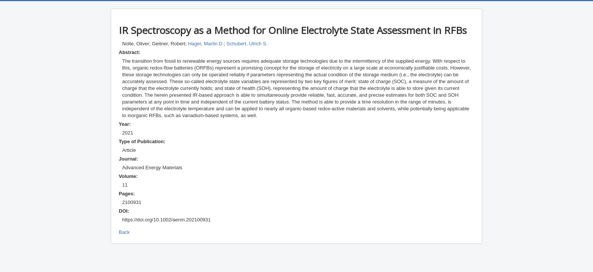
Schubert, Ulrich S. (247, 43)
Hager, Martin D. (206, 43)
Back (124, 232)
